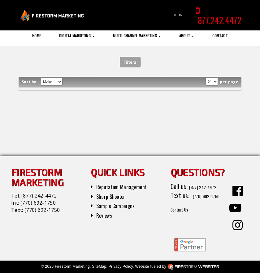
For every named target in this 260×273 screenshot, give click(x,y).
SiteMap (99, 266)
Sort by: (31, 81)
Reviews (105, 215)
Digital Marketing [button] (77, 35)
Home (36, 35)
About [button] (186, 35)
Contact (220, 35)
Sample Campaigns (119, 205)
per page (228, 81)
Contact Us (184, 217)
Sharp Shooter (113, 196)
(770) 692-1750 (38, 202)
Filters (130, 62)
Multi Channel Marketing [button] (137, 35)
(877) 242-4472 (39, 195)
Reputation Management (126, 186)
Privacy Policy (121, 266)
